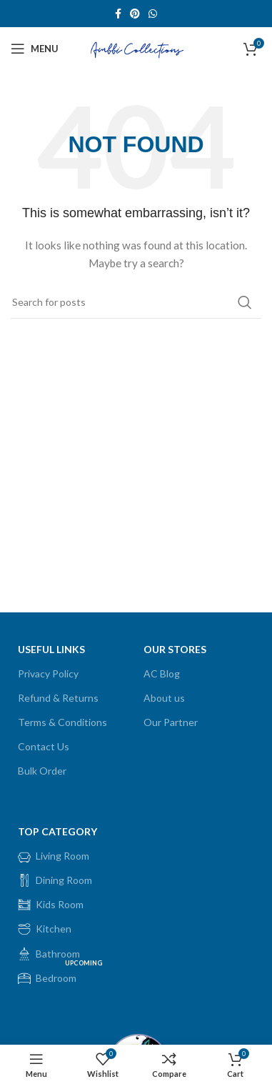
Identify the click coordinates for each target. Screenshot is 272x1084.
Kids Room (51, 904)
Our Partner (170, 722)
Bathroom (49, 954)
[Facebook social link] (118, 13)
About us (164, 698)
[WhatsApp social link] (152, 13)
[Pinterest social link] (135, 13)
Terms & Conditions (62, 722)
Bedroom (61, 975)
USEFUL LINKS (51, 649)
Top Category (57, 831)
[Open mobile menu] (35, 48)
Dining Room (55, 880)
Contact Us (43, 746)
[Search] (136, 302)
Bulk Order (42, 771)
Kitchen (44, 929)
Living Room (53, 856)
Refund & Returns (58, 698)
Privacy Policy (48, 673)
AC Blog (161, 673)
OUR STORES (174, 649)
